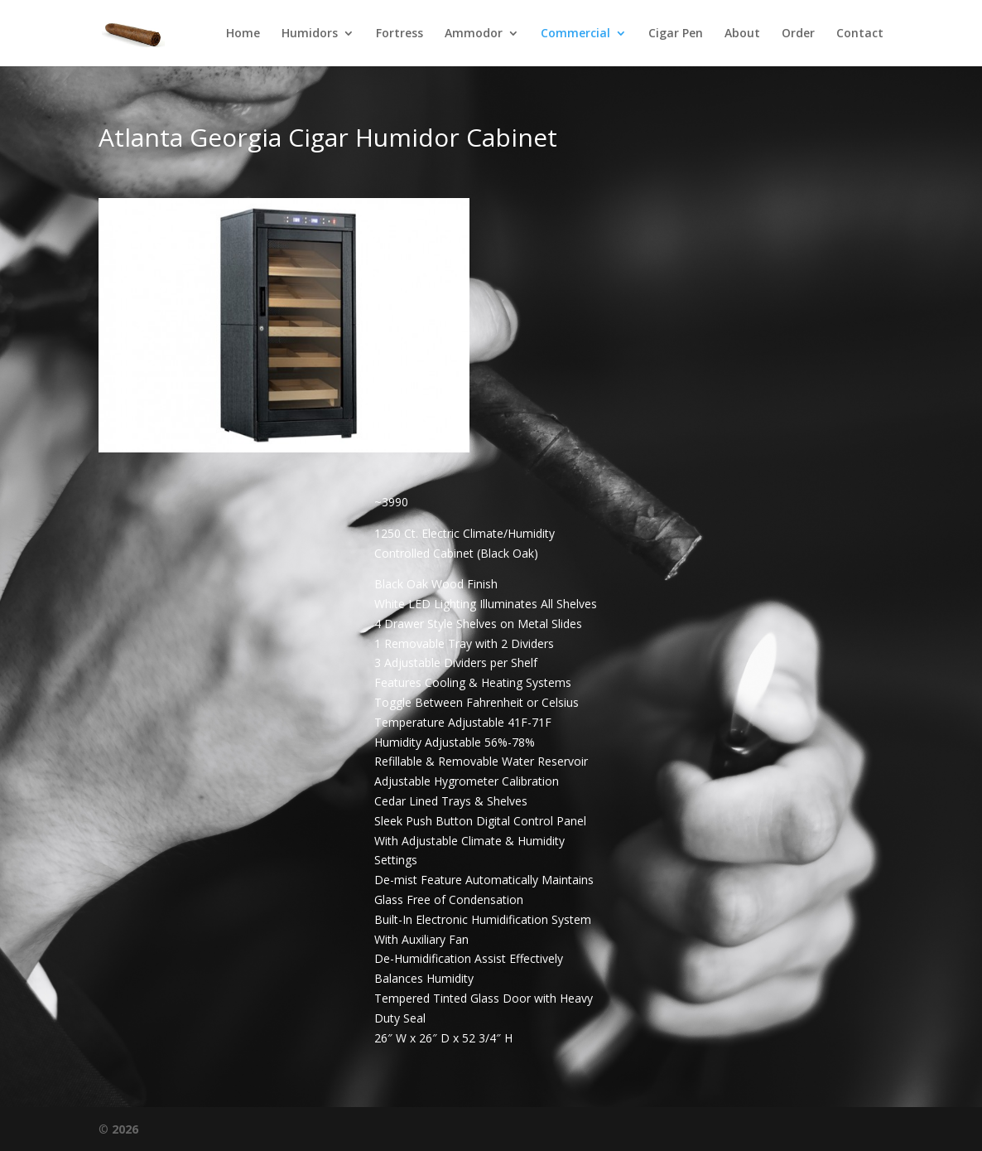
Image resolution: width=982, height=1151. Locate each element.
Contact (859, 34)
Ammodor (474, 34)
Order (798, 34)
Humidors (310, 34)
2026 (125, 1129)
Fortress (399, 34)
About (742, 34)
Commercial (575, 34)
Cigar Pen (675, 34)
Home (243, 34)
